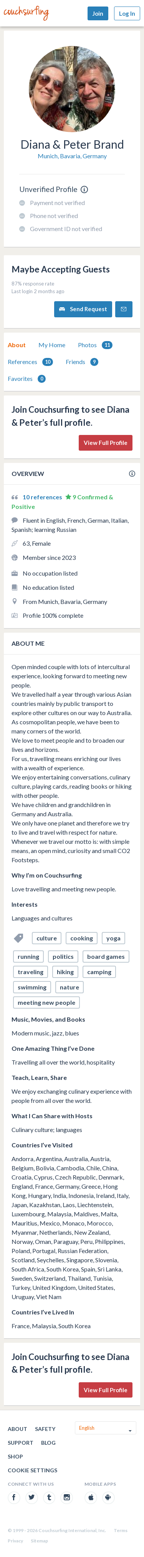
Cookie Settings (32, 1470)
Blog (48, 1442)
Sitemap (39, 1541)
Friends (82, 362)
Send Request (83, 309)
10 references (43, 496)
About (17, 344)
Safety (45, 1429)
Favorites (27, 379)
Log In (127, 13)
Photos (95, 345)
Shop (15, 1456)
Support (20, 1442)
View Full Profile (105, 442)
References (30, 362)
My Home (51, 344)
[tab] (17, 344)
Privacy (15, 1541)
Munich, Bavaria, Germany (72, 155)
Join (98, 13)
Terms (120, 1530)
